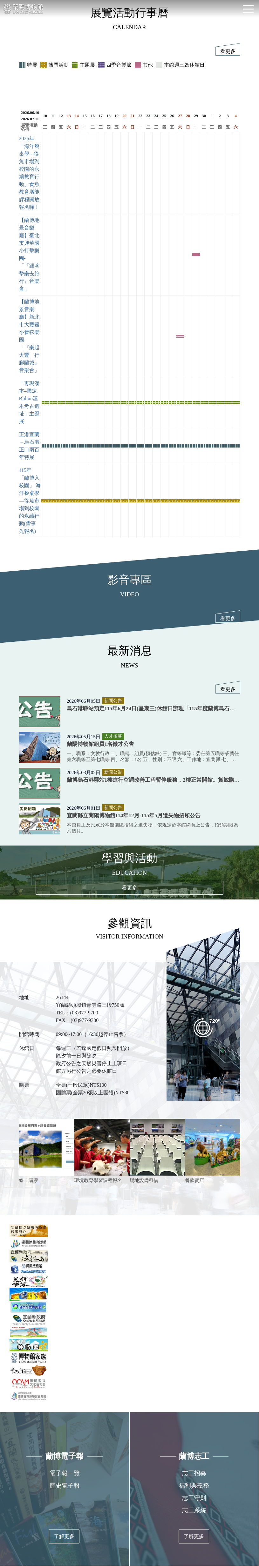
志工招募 (194, 1473)
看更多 (227, 51)
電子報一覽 (65, 1473)
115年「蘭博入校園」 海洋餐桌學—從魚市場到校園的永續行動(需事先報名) (30, 501)
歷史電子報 (65, 1485)
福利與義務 (194, 1485)
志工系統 (194, 1510)
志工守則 (194, 1498)
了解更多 (64, 1536)
